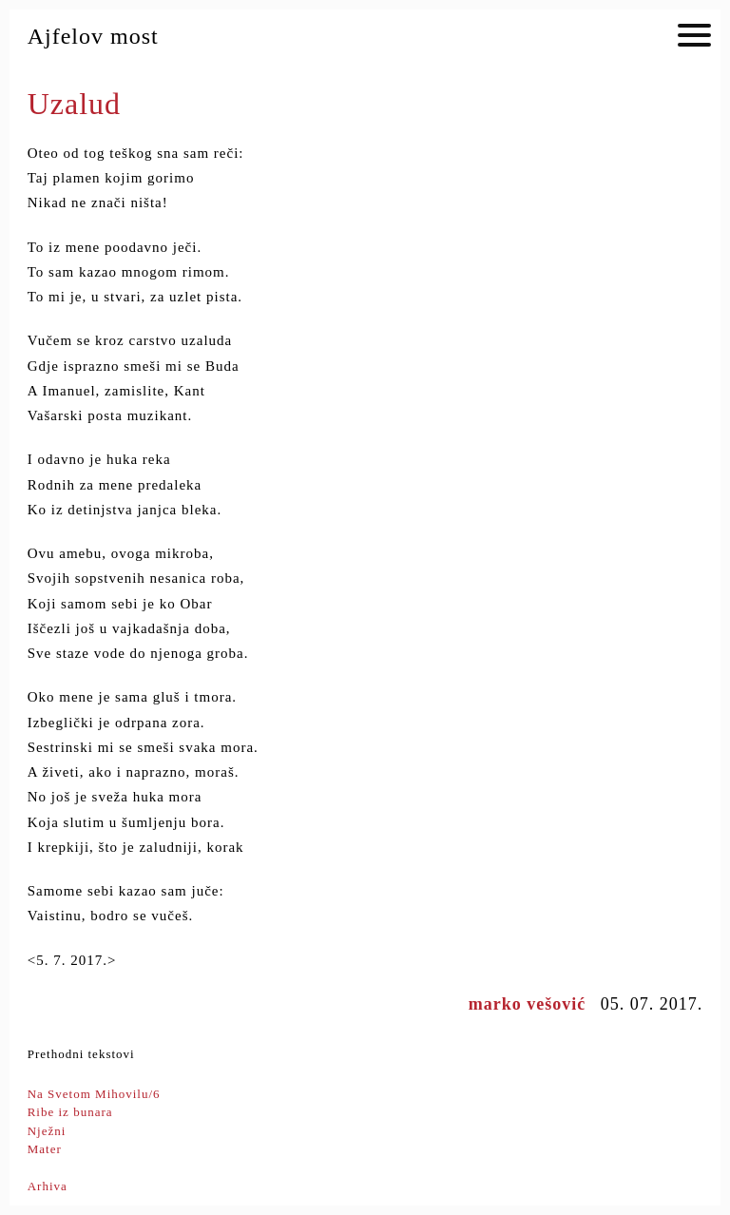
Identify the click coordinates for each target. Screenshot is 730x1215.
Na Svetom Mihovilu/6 (94, 1094)
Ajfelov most (93, 36)
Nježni (47, 1131)
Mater (45, 1149)
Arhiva (47, 1186)
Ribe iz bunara (70, 1112)
